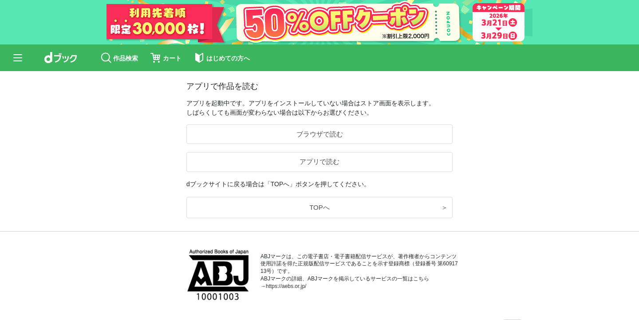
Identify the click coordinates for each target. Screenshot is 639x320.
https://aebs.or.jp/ (286, 286)
